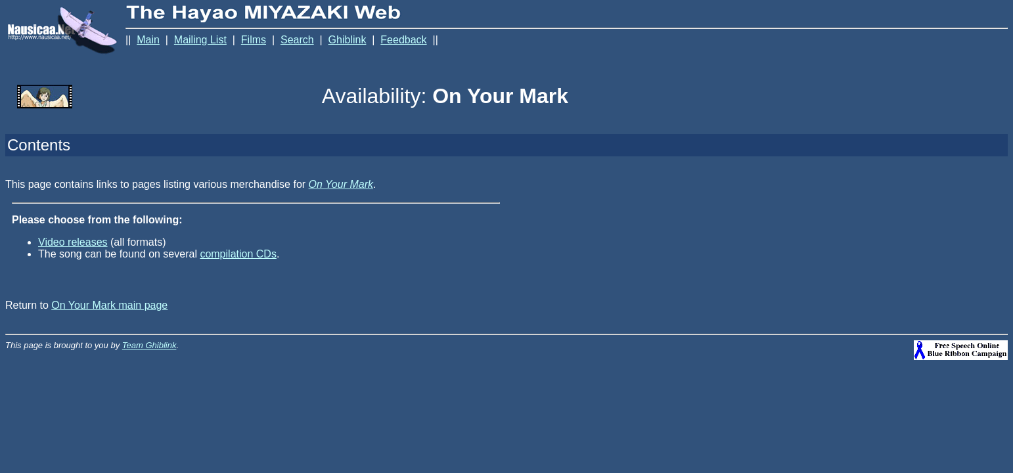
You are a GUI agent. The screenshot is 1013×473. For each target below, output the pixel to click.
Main (148, 39)
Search (297, 39)
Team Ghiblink (149, 345)
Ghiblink (347, 39)
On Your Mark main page (109, 305)
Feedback (403, 39)
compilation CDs (238, 253)
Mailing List (200, 39)
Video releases (73, 242)
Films (253, 39)
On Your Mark (341, 184)
